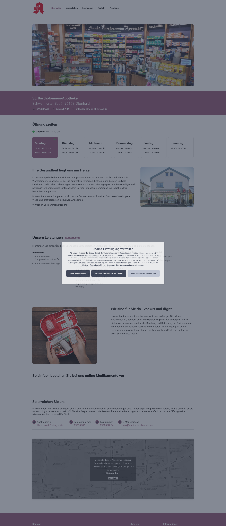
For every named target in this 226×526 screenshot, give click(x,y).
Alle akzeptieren (78, 274)
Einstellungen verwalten (143, 274)
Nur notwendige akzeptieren (109, 274)
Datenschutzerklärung (125, 265)
